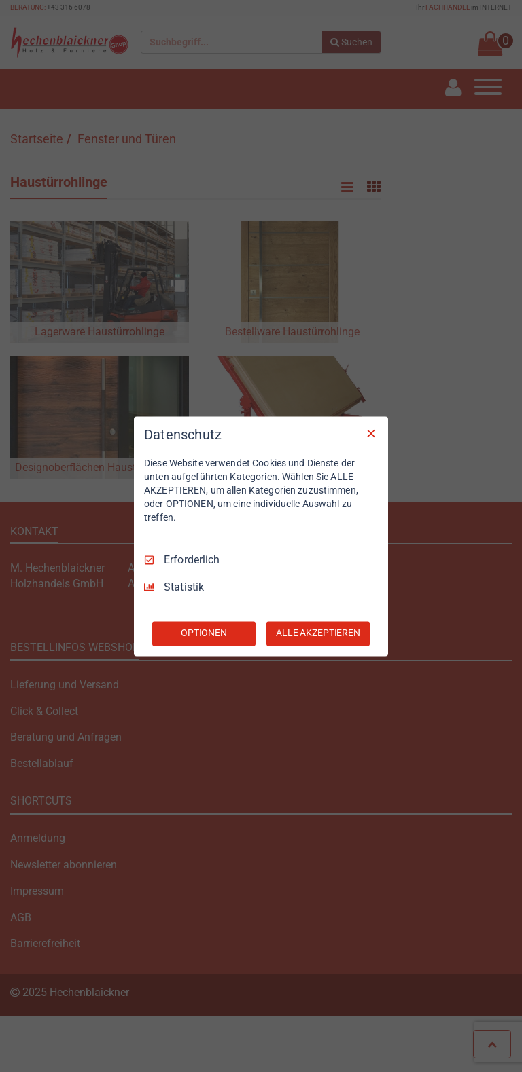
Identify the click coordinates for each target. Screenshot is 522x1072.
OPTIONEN (204, 632)
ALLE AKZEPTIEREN (318, 632)
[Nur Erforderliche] (371, 433)
